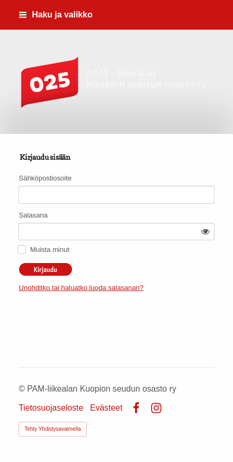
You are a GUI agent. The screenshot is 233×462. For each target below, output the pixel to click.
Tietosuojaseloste (51, 408)
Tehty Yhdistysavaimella (52, 429)
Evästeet (106, 408)
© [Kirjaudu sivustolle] (23, 388)
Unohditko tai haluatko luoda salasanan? (81, 288)
